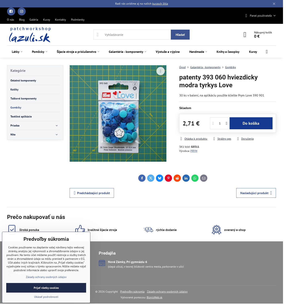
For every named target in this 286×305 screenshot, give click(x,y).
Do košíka (251, 123)
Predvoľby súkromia (132, 291)
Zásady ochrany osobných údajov (167, 291)
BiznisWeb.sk (154, 297)
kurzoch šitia (160, 3)
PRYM (193, 151)
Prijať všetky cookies (46, 288)
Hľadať (180, 35)
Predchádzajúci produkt (92, 193)
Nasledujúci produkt (256, 193)
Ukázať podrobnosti (46, 297)
